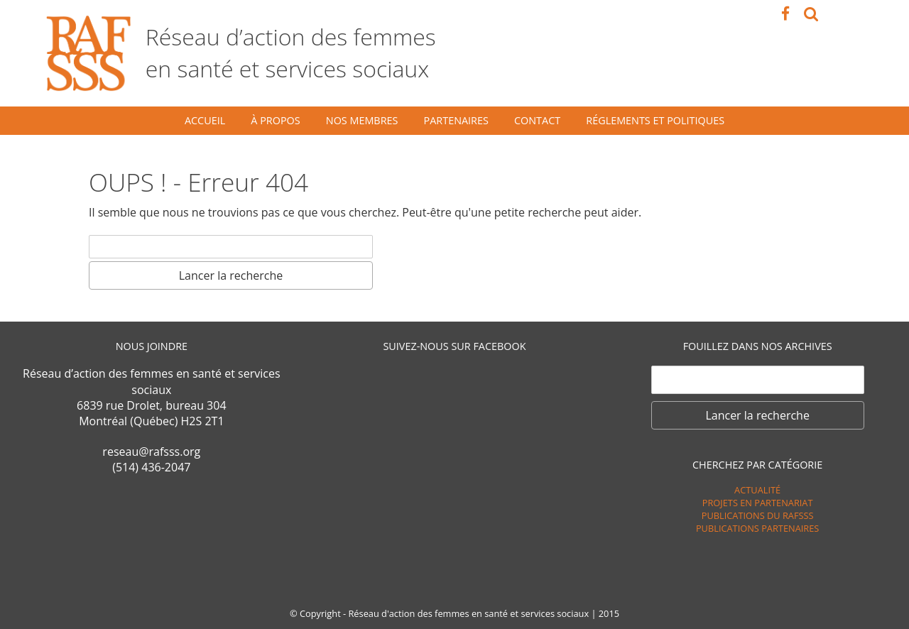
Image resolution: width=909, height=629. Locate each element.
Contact (537, 120)
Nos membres (362, 120)
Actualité (757, 489)
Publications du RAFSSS (758, 515)
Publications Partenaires (757, 528)
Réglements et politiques (655, 120)
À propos (275, 120)
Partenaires (456, 120)
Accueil (205, 120)
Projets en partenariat (757, 502)
